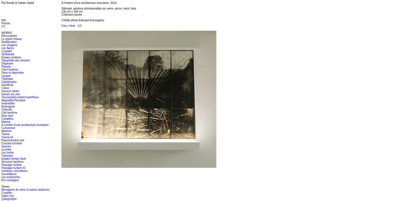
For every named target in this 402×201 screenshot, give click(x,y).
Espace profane (11, 57)
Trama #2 (7, 137)
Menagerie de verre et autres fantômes (25, 189)
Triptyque (7, 78)
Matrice (6, 121)
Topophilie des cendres (15, 60)
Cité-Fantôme (9, 69)
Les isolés (7, 152)
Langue (6, 75)
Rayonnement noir (12, 140)
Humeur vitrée (10, 91)
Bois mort (7, 115)
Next (72, 25)
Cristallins (7, 118)
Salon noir (7, 195)
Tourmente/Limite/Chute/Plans (20, 97)
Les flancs (7, 48)
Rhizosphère (9, 35)
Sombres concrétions (14, 171)
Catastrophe (8, 81)
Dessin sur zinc (10, 94)
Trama (5, 134)
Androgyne (8, 106)
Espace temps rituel (13, 158)
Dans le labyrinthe (12, 72)
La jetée (6, 149)
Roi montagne (10, 180)
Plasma (6, 66)
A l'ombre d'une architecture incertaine (25, 124)
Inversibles (8, 103)
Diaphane (7, 63)
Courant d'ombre (11, 143)
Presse (5, 23)
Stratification (9, 42)
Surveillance (8, 174)
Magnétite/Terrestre (13, 100)
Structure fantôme (12, 161)
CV (3, 26)
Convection (8, 128)
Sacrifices (7, 85)
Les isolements (10, 177)
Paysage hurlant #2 (13, 167)
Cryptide (6, 51)
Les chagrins (9, 45)
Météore (6, 131)
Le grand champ (11, 38)
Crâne (5, 88)
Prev (64, 25)
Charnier (6, 109)
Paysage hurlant (11, 164)
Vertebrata (7, 54)
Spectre (6, 146)
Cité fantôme (9, 112)
